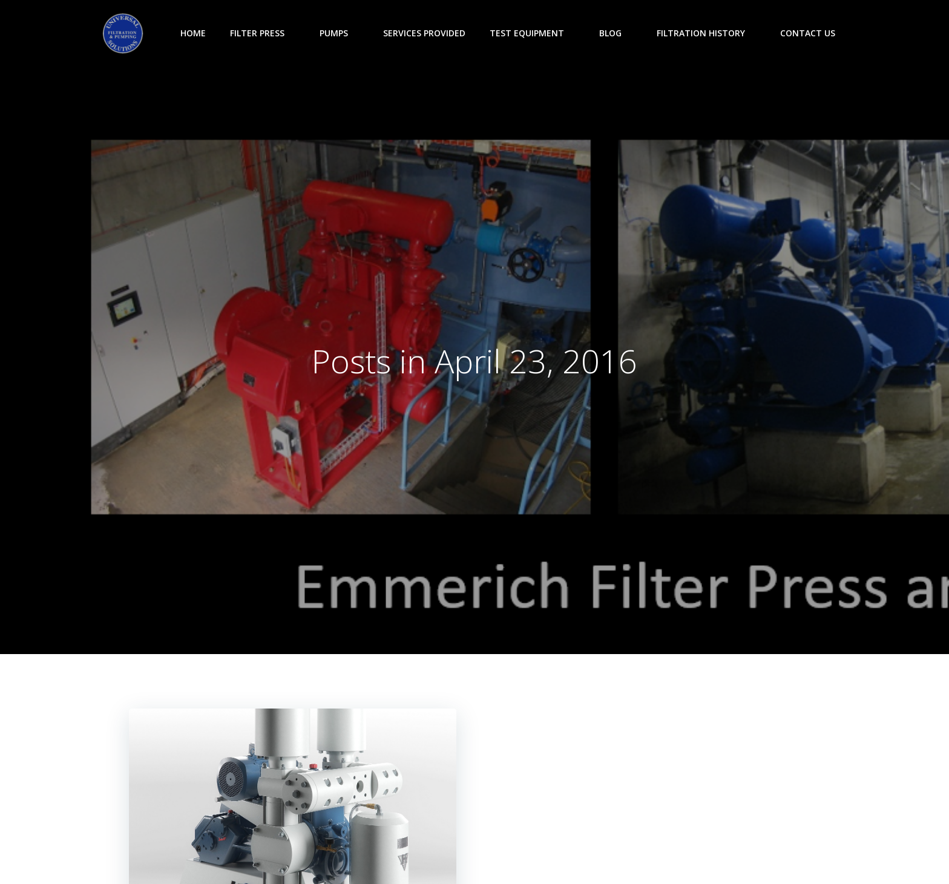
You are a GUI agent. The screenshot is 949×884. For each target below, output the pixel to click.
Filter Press (262, 33)
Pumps (339, 33)
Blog (615, 33)
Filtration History (706, 33)
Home (193, 33)
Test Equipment (532, 33)
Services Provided (424, 33)
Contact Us (807, 33)
